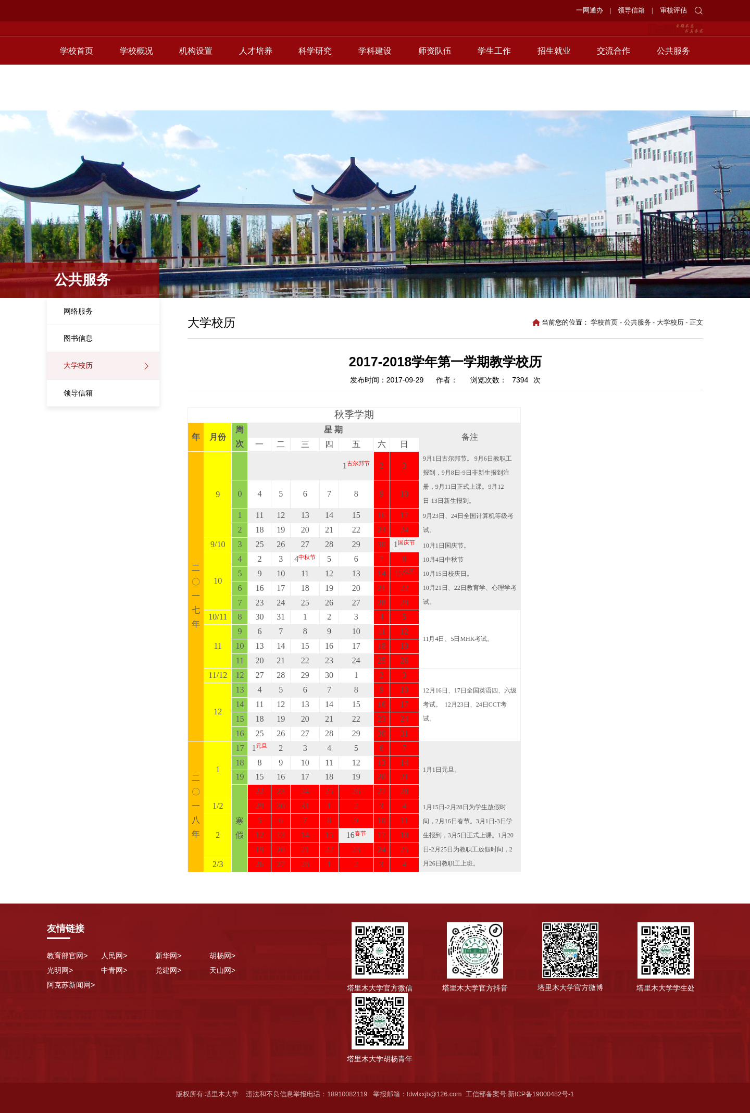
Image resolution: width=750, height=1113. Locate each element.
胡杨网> (222, 955)
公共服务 (673, 96)
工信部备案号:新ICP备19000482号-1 (520, 1094)
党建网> (168, 970)
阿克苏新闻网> (71, 985)
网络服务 (78, 311)
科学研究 (315, 96)
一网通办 (589, 10)
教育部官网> (67, 955)
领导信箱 (631, 10)
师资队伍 (435, 96)
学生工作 (494, 96)
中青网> (114, 970)
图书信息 (78, 338)
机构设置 (196, 96)
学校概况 (136, 96)
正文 (696, 322)
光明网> (60, 970)
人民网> (114, 955)
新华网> (168, 955)
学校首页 (76, 96)
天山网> (222, 970)
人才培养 (255, 96)
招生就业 (554, 96)
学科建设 (375, 96)
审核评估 (673, 10)
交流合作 (613, 96)
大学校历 (78, 365)
